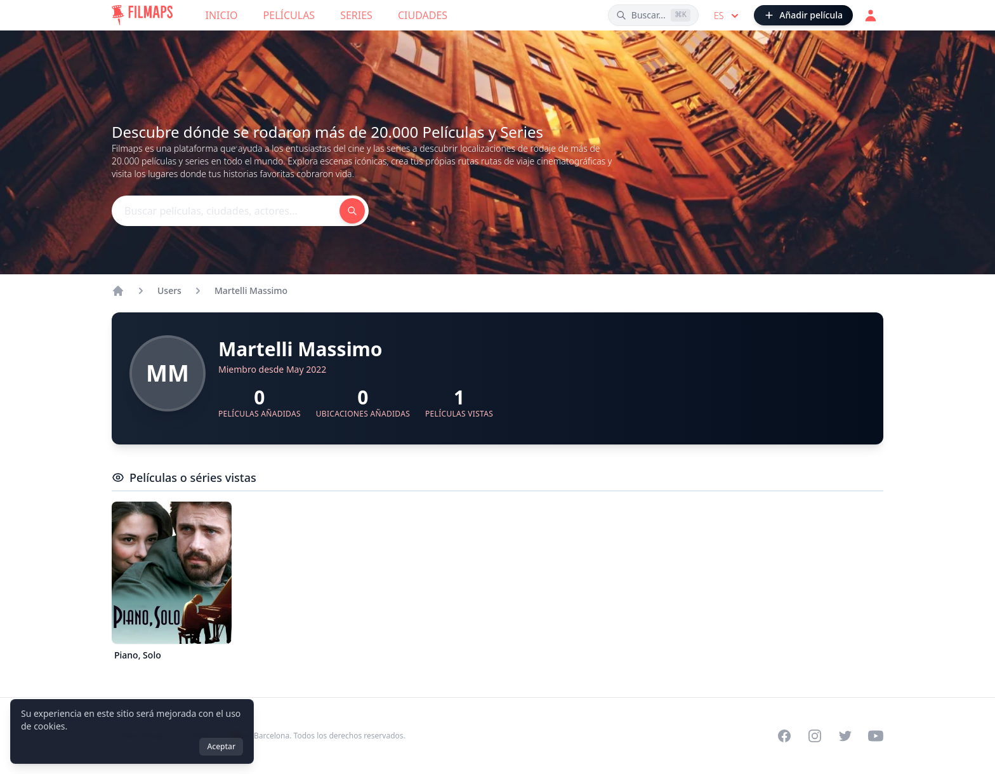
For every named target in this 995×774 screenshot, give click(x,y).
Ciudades (422, 15)
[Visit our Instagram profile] (814, 736)
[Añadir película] (803, 15)
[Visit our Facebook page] (784, 736)
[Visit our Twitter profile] (845, 736)
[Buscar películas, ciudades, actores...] (653, 15)
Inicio (222, 15)
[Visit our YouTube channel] (875, 736)
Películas (289, 15)
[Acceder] (870, 15)
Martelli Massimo (250, 290)
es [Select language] (727, 16)
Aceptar (221, 746)
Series (356, 15)
